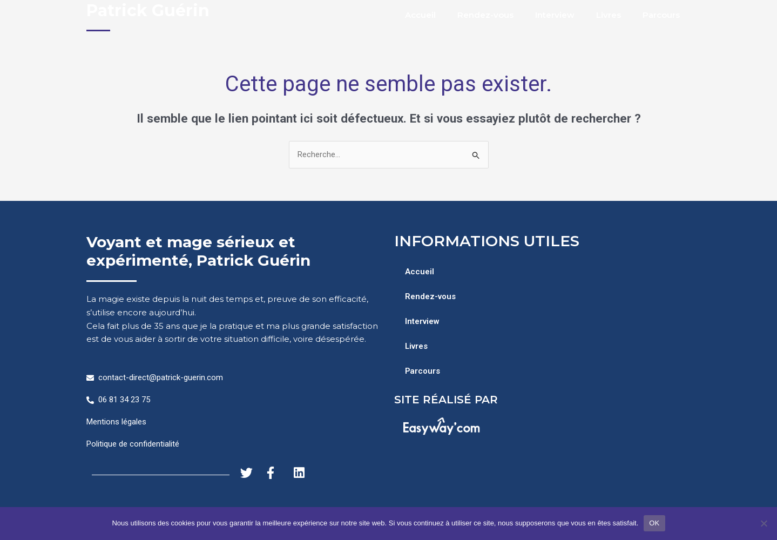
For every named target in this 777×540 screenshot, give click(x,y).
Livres (608, 15)
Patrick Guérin (148, 11)
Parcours (661, 15)
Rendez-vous (485, 15)
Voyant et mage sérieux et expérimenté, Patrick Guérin (198, 251)
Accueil (420, 15)
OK (654, 523)
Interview (555, 15)
